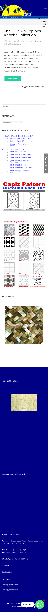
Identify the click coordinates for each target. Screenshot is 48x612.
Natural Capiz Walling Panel (21, 141)
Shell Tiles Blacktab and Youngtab (20, 161)
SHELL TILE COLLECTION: (16, 149)
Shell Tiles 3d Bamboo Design (19, 171)
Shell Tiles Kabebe (18, 165)
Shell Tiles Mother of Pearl (21, 168)
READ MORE (12, 79)
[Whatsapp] (39, 604)
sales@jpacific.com (10, 590)
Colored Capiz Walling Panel (19, 145)
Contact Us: (7, 572)
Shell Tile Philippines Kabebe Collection (22, 33)
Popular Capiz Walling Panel (22, 138)
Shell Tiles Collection (14, 44)
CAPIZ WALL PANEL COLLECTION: (19, 136)
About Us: (6, 565)
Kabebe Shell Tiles (36, 87)
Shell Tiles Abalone (18, 152)
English (7, 122)
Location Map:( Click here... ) (13, 474)
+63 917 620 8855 (21, 559)
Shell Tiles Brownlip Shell (20, 157)
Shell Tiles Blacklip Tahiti (20, 155)
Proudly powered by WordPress (20, 603)
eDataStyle (32, 607)
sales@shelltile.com (10, 585)
